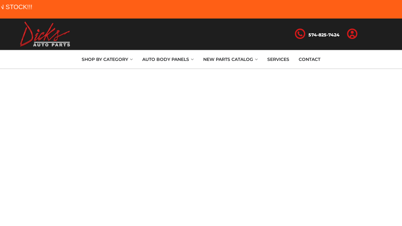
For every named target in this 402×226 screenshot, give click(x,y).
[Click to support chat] (317, 34)
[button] (107, 59)
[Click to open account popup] (352, 34)
